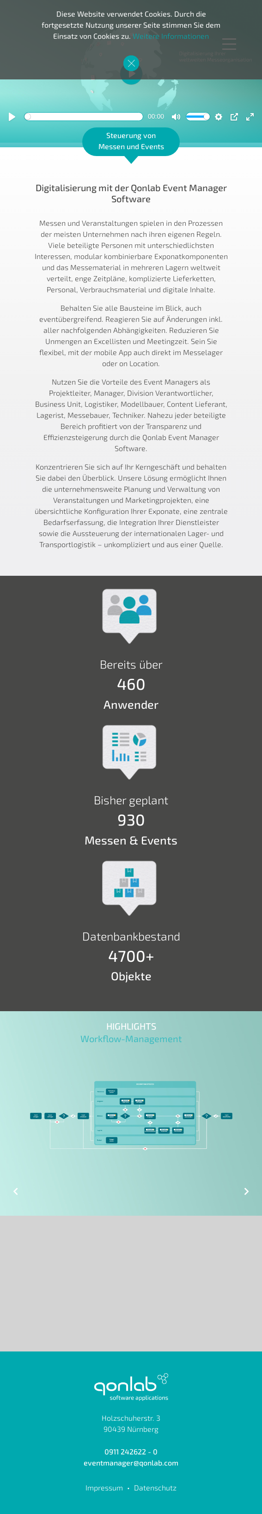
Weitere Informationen (171, 35)
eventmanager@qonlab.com (131, 1462)
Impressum (104, 1487)
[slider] (83, 116)
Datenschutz (155, 1487)
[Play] (12, 116)
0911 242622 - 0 (131, 1451)
